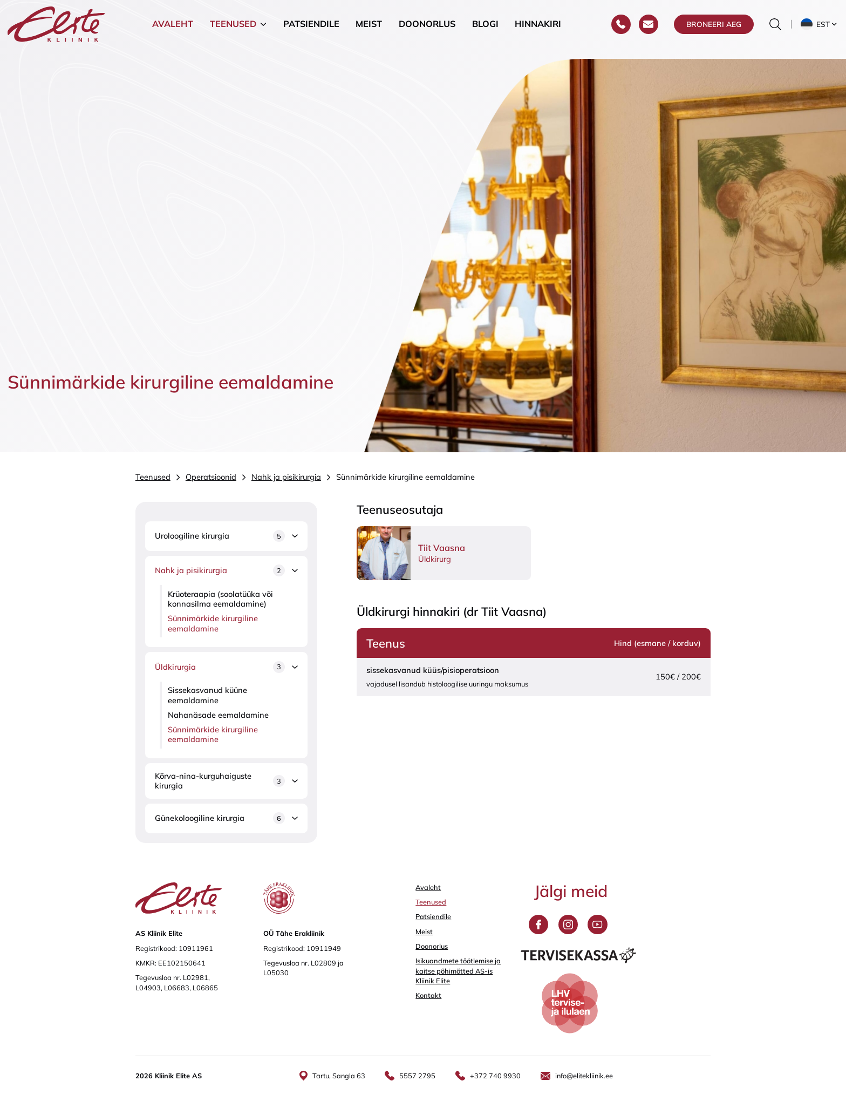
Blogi (485, 29)
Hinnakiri (538, 29)
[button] (819, 30)
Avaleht (172, 29)
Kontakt (428, 995)
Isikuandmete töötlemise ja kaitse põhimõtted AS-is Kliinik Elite (458, 970)
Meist (369, 29)
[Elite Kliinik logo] (56, 28)
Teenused (233, 29)
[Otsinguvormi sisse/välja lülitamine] (775, 30)
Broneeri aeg (713, 29)
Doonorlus (427, 29)
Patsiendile (311, 29)
